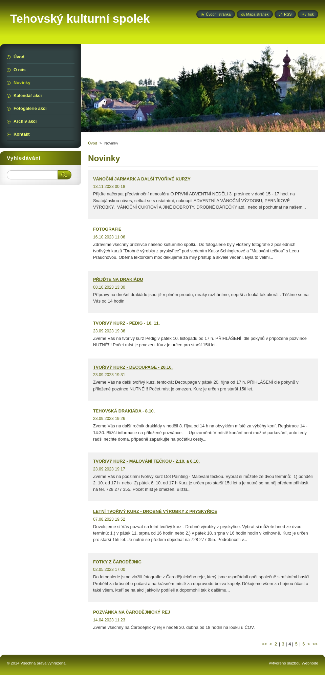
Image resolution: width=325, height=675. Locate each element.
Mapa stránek (257, 14)
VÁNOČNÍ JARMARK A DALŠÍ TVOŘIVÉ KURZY (142, 178)
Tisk (310, 14)
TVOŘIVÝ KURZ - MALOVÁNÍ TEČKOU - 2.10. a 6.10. (146, 461)
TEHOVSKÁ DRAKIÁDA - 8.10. (124, 410)
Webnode (310, 663)
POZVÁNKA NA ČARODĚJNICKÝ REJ (131, 612)
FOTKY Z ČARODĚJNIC (117, 561)
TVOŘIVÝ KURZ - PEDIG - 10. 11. (126, 323)
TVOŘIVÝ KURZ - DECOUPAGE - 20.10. (133, 367)
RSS (287, 14)
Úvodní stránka (218, 14)
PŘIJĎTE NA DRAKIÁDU (118, 279)
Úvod (92, 143)
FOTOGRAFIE (107, 229)
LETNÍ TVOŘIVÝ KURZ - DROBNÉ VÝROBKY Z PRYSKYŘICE (155, 511)
